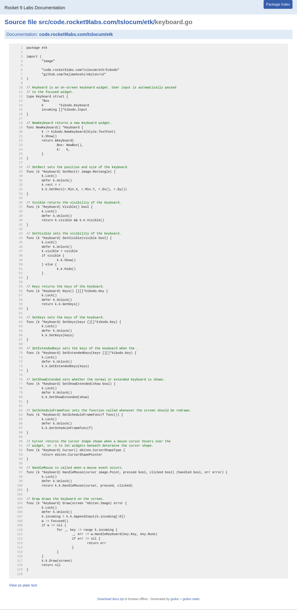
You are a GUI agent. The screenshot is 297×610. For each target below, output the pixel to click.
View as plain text (23, 585)
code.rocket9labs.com (83, 22)
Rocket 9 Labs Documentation (35, 7)
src (43, 22)
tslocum (130, 22)
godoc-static (191, 599)
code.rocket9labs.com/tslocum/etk (76, 34)
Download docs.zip (110, 599)
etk (148, 22)
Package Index (278, 4)
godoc (174, 599)
